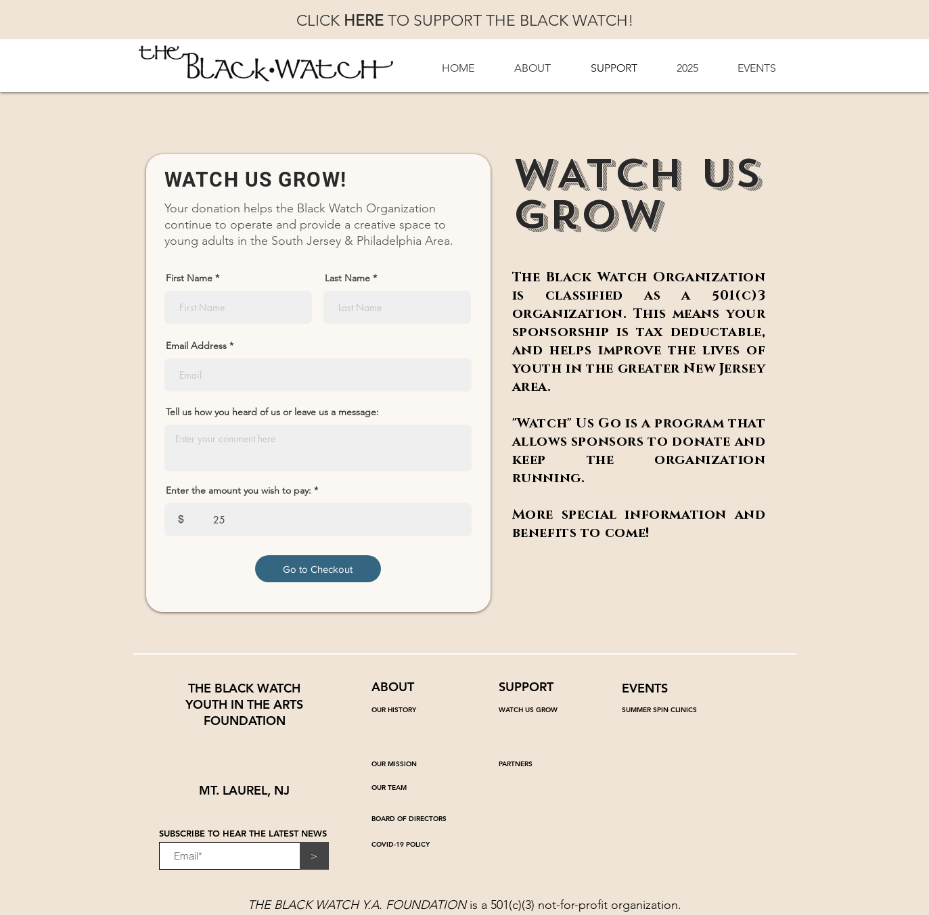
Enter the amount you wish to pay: (238, 490)
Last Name (347, 278)
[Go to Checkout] (318, 568)
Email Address (196, 345)
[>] (314, 856)
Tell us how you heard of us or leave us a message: (272, 412)
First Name (189, 278)
